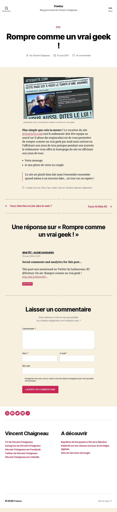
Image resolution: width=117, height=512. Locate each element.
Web (58, 27)
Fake (44, 188)
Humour (62, 188)
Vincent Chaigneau (41, 56)
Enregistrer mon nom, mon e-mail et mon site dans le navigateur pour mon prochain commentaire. (59, 383)
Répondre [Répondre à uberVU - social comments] (27, 288)
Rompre (70, 188)
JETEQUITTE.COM (33, 134)
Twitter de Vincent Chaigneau (21, 457)
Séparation (89, 188)
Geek (55, 188)
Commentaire (29, 333)
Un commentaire (84, 56)
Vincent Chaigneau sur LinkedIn (22, 461)
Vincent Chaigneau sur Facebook (23, 453)
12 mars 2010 (63, 56)
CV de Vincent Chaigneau (19, 446)
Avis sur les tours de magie (75, 457)
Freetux (58, 6)
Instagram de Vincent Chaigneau (23, 449)
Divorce (37, 188)
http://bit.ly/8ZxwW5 (35, 281)
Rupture (78, 188)
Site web (26, 370)
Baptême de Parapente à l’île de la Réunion (84, 446)
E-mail (63, 357)
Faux (49, 188)
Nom (25, 357)
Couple (29, 188)
